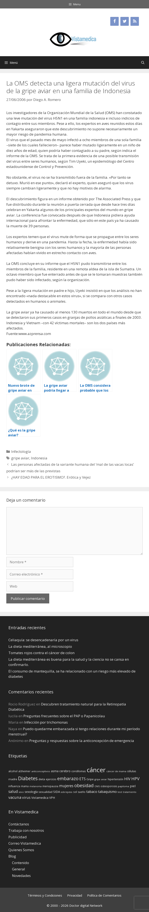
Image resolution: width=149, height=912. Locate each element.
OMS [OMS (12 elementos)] (97, 786)
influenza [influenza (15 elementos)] (14, 786)
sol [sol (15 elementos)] (75, 792)
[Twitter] (124, 21)
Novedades (21, 875)
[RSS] (134, 21)
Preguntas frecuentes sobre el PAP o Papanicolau (64, 715)
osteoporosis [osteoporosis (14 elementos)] (109, 786)
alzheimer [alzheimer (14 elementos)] (24, 771)
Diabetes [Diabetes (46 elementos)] (28, 778)
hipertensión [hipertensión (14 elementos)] (115, 779)
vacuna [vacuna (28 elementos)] (14, 797)
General (18, 869)
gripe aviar (20, 458)
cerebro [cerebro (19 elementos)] (65, 771)
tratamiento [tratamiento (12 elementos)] (129, 792)
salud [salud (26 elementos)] (13, 791)
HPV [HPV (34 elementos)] (135, 778)
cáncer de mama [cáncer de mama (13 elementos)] (116, 771)
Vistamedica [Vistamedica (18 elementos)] (39, 798)
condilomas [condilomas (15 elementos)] (78, 771)
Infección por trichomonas (46, 722)
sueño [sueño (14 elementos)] (81, 792)
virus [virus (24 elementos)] (26, 797)
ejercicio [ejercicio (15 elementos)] (51, 779)
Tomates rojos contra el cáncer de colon (41, 652)
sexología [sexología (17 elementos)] (31, 792)
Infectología (21, 451)
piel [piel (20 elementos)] (133, 786)
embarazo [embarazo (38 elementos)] (67, 778)
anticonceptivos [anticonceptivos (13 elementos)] (40, 771)
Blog (12, 856)
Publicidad (17, 836)
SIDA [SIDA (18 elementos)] (56, 792)
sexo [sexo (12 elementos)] (21, 792)
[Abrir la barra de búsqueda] (143, 62)
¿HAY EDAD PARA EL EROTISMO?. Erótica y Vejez (51, 477)
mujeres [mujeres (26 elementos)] (66, 785)
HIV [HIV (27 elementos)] (127, 778)
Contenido (20, 862)
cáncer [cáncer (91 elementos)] (96, 770)
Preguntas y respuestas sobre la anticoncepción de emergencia (81, 740)
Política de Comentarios (104, 895)
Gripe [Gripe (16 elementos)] (90, 779)
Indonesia (39, 458)
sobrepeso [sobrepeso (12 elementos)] (66, 792)
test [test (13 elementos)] (120, 792)
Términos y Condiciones (45, 895)
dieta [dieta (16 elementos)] (42, 779)
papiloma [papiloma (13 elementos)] (123, 786)
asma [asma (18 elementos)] (55, 771)
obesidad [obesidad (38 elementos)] (84, 785)
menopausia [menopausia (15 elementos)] (50, 786)
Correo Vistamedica (24, 843)
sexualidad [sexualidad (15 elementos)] (45, 792)
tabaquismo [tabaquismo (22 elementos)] (107, 791)
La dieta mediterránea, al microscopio (40, 646)
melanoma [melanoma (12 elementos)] (35, 786)
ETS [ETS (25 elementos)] (82, 778)
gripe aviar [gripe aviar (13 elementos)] (100, 779)
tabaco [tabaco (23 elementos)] (91, 791)
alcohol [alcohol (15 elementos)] (12, 771)
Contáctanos (18, 824)
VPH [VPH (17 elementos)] (52, 798)
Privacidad (74, 895)
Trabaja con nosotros (26, 830)
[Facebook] (114, 21)
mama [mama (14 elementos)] (25, 786)
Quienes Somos (21, 849)
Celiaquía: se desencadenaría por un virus (43, 639)
